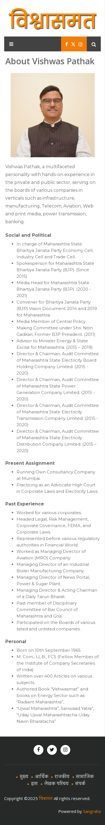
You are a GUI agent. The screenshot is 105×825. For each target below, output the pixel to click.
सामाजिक (85, 777)
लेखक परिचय (57, 784)
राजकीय (62, 777)
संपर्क (80, 784)
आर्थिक (41, 777)
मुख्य (24, 777)
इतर (34, 784)
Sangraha (92, 811)
